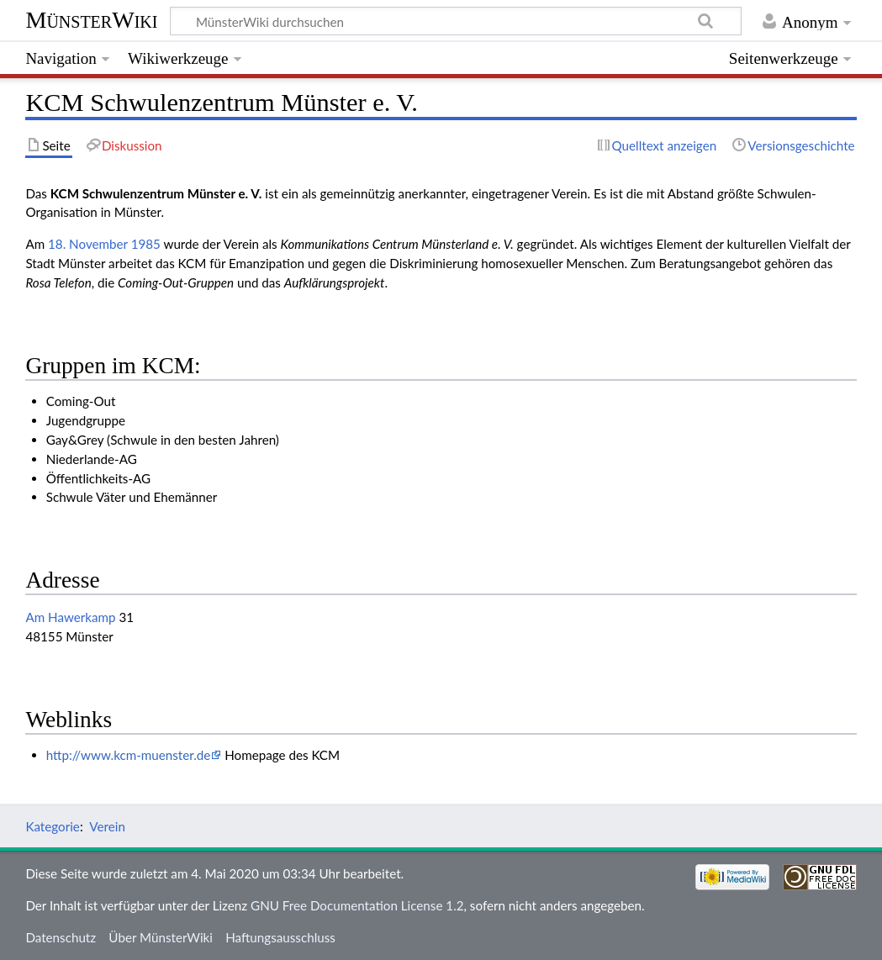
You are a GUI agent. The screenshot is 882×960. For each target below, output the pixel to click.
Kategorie (52, 826)
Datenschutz (60, 937)
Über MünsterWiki (160, 937)
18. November (88, 243)
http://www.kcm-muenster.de (128, 754)
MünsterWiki (91, 20)
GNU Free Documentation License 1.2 (357, 905)
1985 (146, 243)
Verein (107, 826)
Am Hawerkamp (70, 617)
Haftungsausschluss (280, 937)
